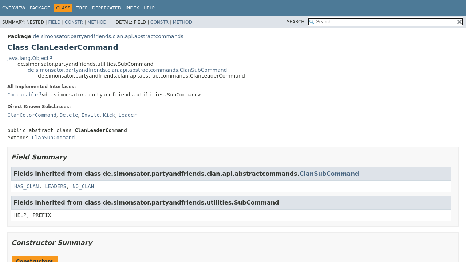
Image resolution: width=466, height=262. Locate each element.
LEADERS (55, 186)
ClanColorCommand (31, 115)
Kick (109, 115)
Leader (127, 115)
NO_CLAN (83, 186)
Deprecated (106, 8)
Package (40, 8)
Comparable (22, 95)
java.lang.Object (28, 58)
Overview (13, 8)
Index (132, 8)
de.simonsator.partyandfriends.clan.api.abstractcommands (108, 36)
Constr (74, 22)
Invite (90, 115)
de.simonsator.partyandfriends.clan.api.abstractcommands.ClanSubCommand (127, 70)
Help (149, 8)
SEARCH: (296, 21)
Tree (82, 8)
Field (54, 22)
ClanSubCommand (53, 137)
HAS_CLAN (26, 186)
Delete (69, 115)
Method (97, 22)
